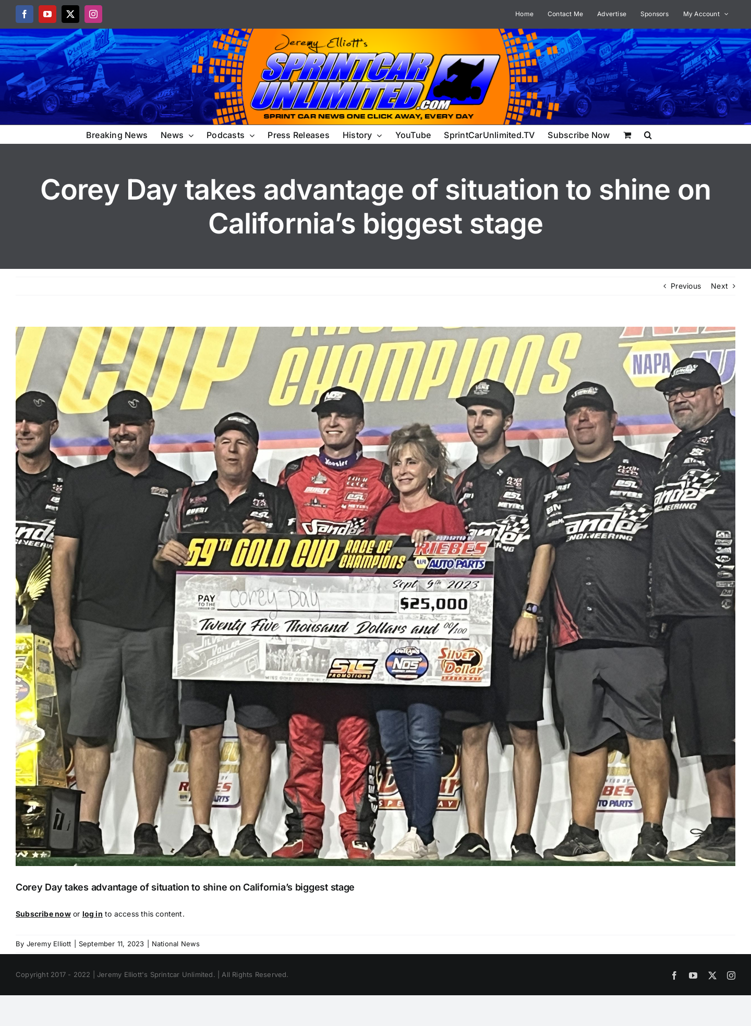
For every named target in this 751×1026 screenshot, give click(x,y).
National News (176, 944)
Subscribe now (43, 913)
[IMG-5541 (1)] (375, 596)
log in (92, 913)
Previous (686, 285)
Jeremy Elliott (49, 944)
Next (719, 285)
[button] (648, 134)
